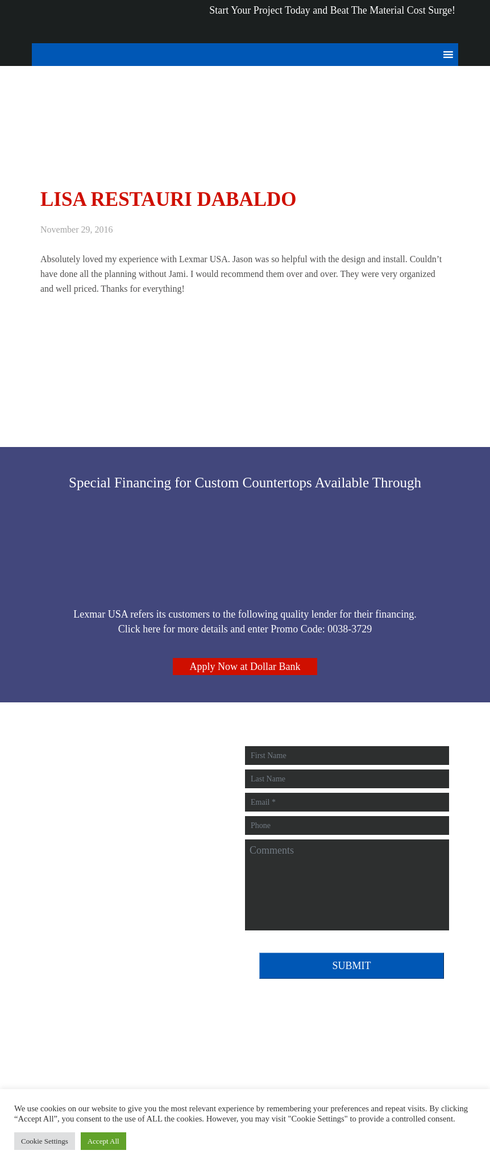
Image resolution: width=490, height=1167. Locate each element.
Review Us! (73, 866)
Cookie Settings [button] (44, 1141)
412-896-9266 (76, 831)
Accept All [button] (103, 1141)
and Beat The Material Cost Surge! (325, 0)
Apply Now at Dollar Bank (245, 666)
